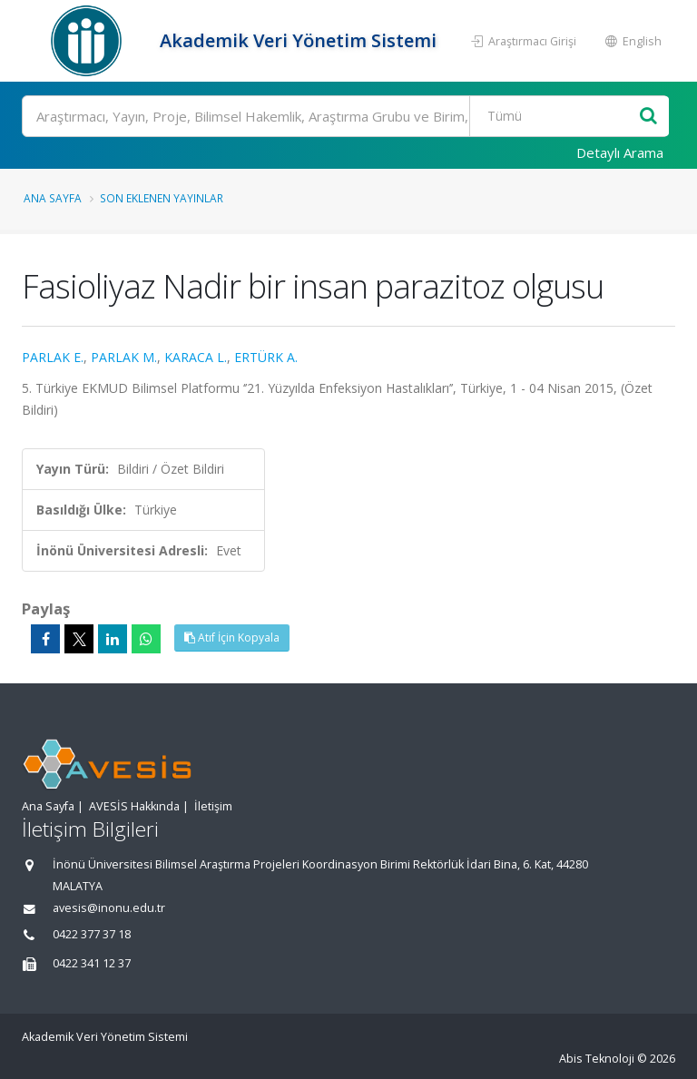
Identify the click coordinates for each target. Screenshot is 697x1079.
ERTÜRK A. (266, 357)
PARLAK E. (52, 357)
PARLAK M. (124, 357)
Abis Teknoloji (596, 1058)
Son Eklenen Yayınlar (161, 198)
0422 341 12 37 (92, 963)
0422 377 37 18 (92, 934)
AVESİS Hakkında (134, 806)
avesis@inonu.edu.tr (109, 908)
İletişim (213, 806)
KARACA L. (195, 357)
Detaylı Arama (619, 152)
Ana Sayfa (53, 198)
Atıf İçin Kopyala (232, 637)
